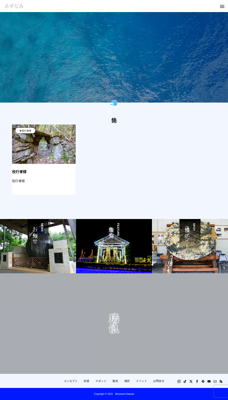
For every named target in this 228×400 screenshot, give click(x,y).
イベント (141, 381)
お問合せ (158, 381)
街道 (86, 381)
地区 (127, 381)
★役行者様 (25, 130)
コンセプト (71, 381)
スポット (101, 381)
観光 (115, 381)
